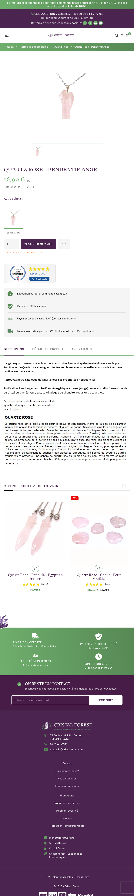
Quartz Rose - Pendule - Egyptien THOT (35, 576)
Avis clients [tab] (82, 349)
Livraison (67, 818)
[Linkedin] (95, 23)
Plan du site (82, 877)
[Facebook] (85, 23)
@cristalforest (57, 843)
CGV (47, 877)
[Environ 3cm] (13, 219)
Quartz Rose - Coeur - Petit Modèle (99, 576)
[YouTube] (101, 23)
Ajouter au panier (38, 244)
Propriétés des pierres (67, 803)
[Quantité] (11, 244)
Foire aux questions (67, 786)
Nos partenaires (67, 778)
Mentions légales (63, 877)
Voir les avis (39, 278)
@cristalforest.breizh (62, 838)
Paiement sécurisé (67, 810)
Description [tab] (14, 349)
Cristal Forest (57, 848)
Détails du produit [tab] (47, 349)
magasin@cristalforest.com (66, 749)
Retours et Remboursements (67, 825)
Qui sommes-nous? (67, 771)
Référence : (11, 187)
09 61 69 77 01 (58, 744)
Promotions (67, 795)
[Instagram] (90, 23)
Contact (67, 763)
